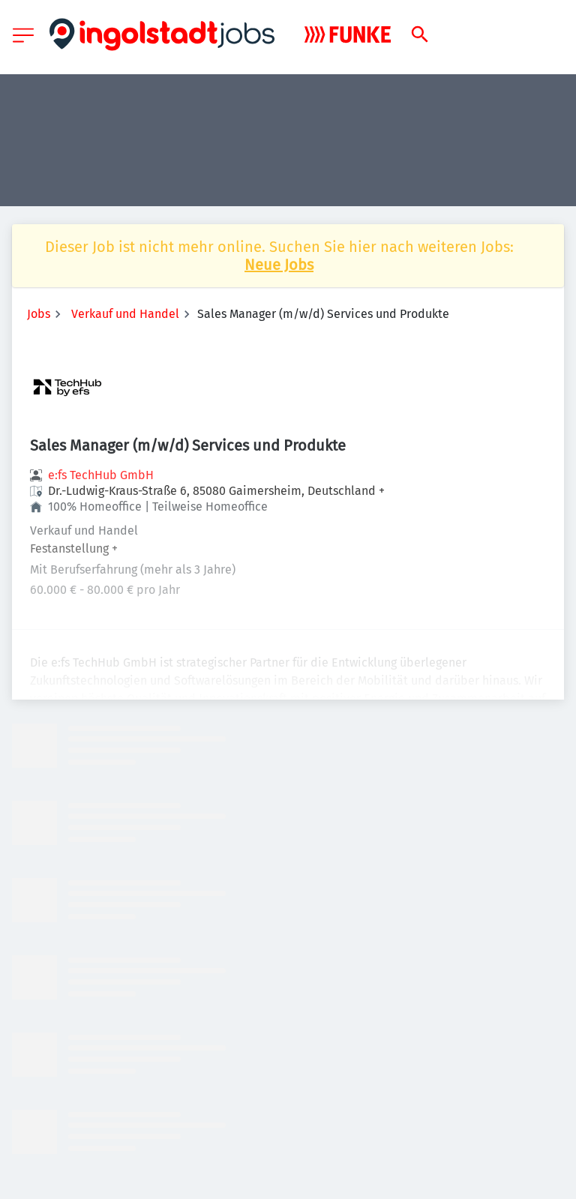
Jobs (38, 314)
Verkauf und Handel (125, 314)
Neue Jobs (279, 265)
